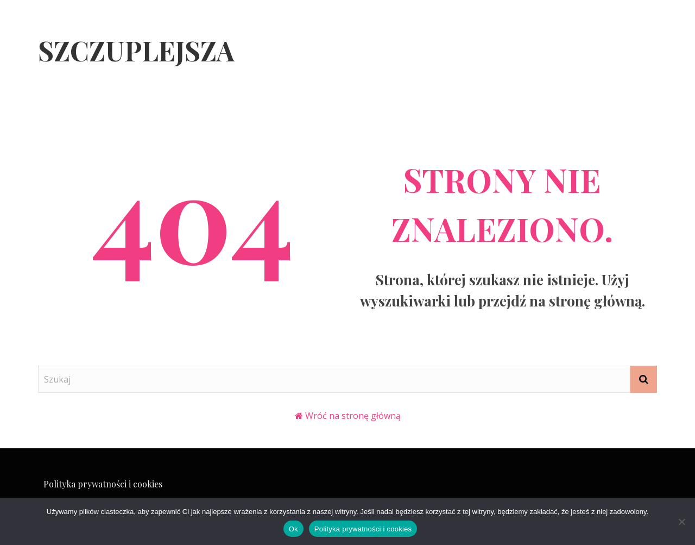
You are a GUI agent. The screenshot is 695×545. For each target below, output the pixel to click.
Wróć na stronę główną (353, 416)
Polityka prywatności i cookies (102, 484)
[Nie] (681, 521)
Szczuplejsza (136, 50)
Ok (293, 529)
